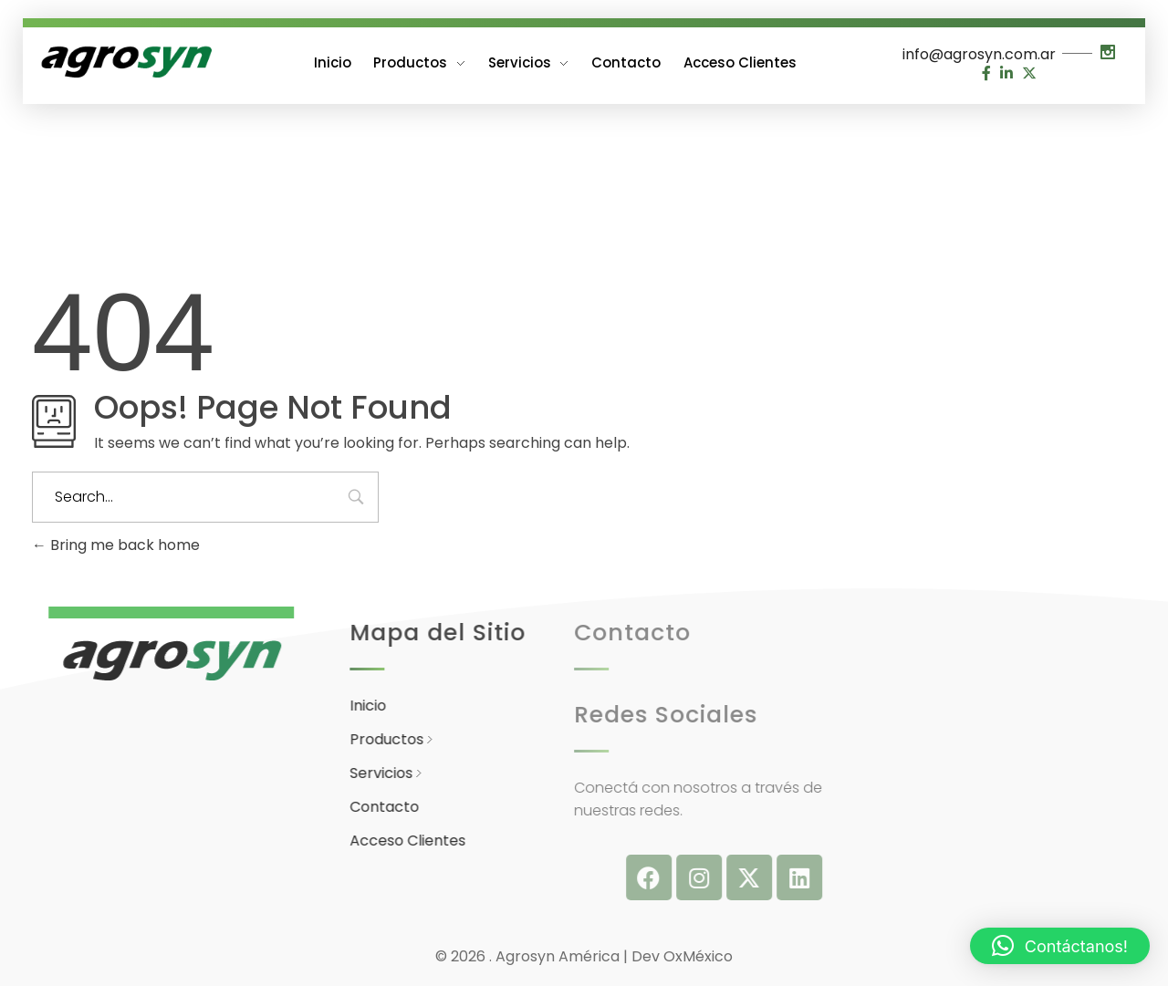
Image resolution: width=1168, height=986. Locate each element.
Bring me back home (116, 545)
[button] (1060, 946)
